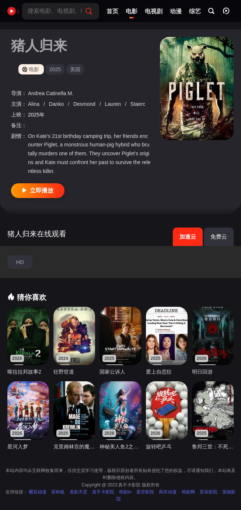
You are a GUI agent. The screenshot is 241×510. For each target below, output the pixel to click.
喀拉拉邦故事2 (24, 372)
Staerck (139, 104)
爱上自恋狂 (159, 372)
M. (70, 93)
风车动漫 (168, 492)
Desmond (85, 104)
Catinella (56, 93)
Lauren (113, 104)
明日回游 (202, 372)
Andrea (37, 93)
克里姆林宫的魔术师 (74, 447)
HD (20, 262)
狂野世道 (63, 372)
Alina (34, 104)
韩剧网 (188, 492)
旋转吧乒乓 (159, 447)
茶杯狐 (57, 492)
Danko (57, 104)
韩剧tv (125, 492)
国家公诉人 (112, 372)
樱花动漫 (37, 492)
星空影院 (145, 492)
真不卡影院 (103, 492)
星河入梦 (17, 447)
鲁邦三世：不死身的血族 (213, 447)
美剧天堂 (78, 492)
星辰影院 (208, 492)
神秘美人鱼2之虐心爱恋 (120, 447)
